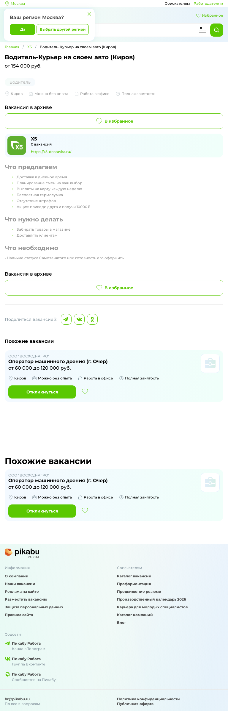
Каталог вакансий (134, 576)
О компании (16, 576)
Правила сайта (19, 614)
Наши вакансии (20, 584)
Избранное (209, 15)
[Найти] (216, 30)
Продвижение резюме (139, 591)
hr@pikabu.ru (17, 699)
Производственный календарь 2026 (151, 599)
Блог (121, 622)
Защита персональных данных (34, 607)
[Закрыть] (89, 14)
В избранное (114, 121)
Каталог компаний (135, 614)
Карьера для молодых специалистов (152, 607)
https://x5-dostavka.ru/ (51, 151)
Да (22, 29)
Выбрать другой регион (63, 29)
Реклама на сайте (22, 591)
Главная (12, 47)
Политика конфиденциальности (148, 699)
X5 (29, 47)
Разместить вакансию (26, 599)
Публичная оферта (135, 703)
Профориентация (134, 584)
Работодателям (208, 3)
